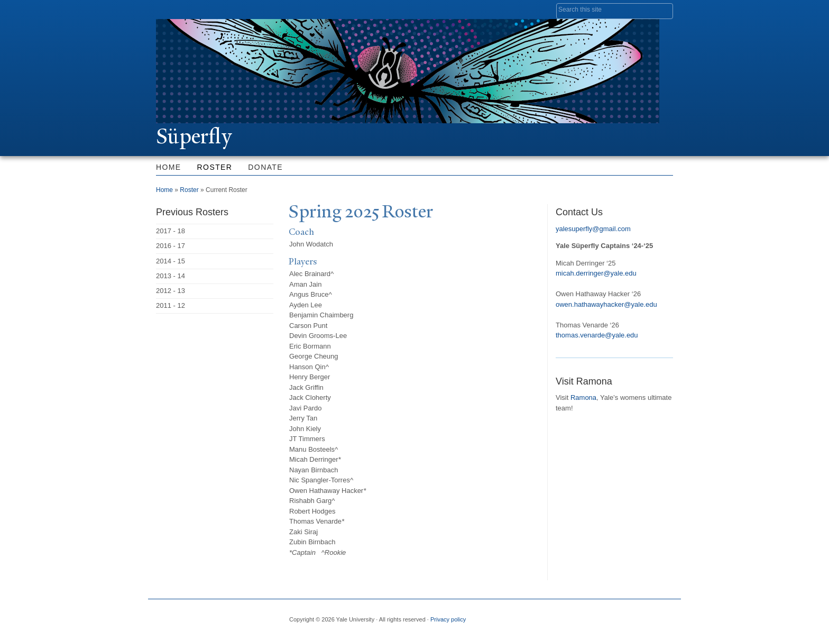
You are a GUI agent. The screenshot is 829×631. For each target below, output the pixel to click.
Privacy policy (448, 619)
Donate (265, 167)
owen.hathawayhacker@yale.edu (606, 304)
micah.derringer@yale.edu (596, 273)
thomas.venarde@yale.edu (597, 335)
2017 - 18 (170, 231)
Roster (215, 167)
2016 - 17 (170, 246)
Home (168, 167)
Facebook (562, 615)
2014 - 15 (170, 261)
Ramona (583, 397)
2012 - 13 (170, 291)
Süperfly (194, 136)
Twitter (587, 615)
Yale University (185, 9)
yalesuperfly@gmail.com (593, 229)
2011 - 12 (170, 305)
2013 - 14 (170, 276)
